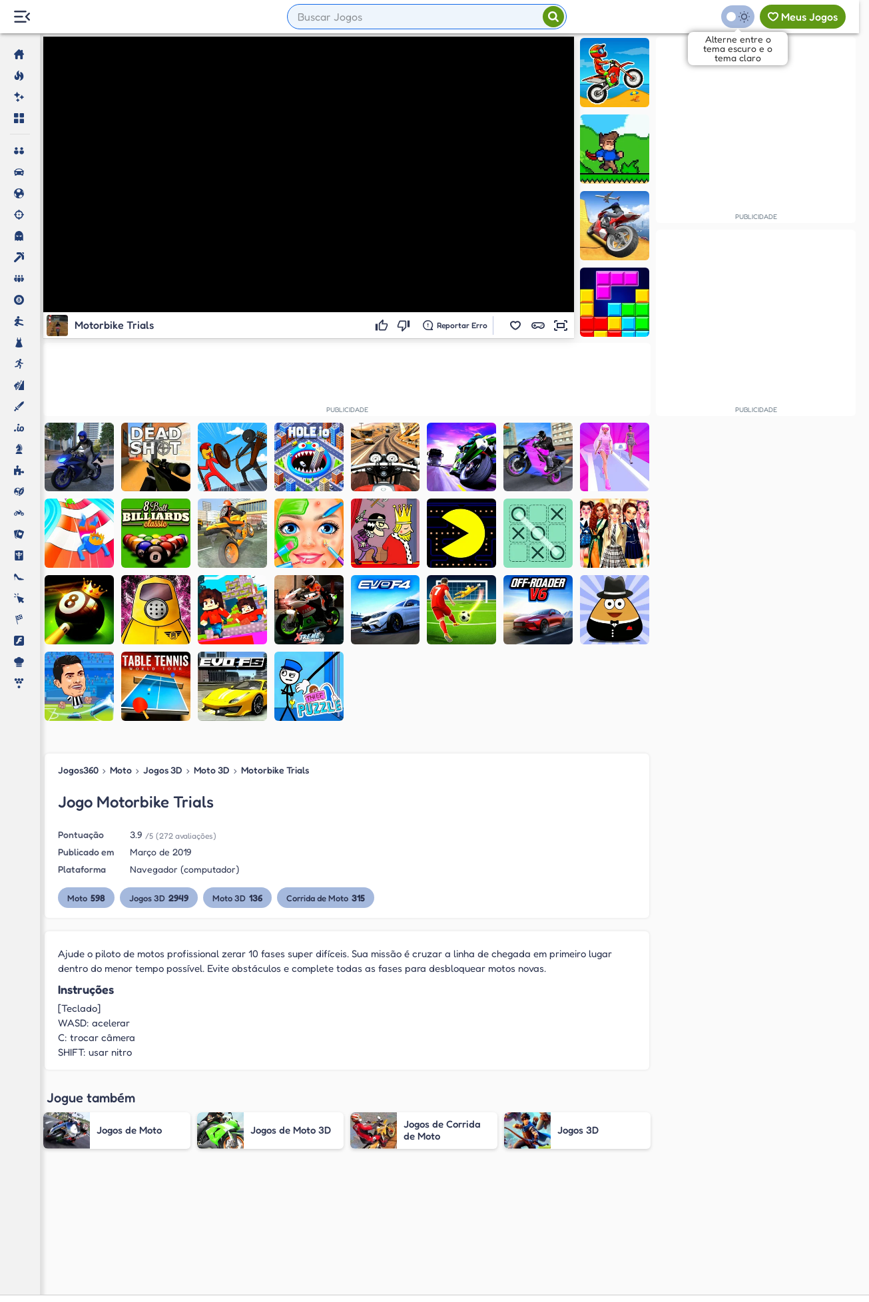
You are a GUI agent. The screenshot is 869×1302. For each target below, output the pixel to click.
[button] (515, 325)
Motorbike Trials (275, 769)
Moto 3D (212, 769)
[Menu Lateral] (22, 17)
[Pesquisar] (553, 16)
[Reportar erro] (455, 325)
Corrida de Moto (325, 897)
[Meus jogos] (803, 17)
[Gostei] (383, 325)
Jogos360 (78, 769)
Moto (121, 769)
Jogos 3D (162, 769)
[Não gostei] (405, 325)
